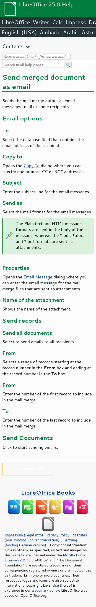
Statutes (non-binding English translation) (46, 537)
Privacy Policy (58, 534)
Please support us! (27, 468)
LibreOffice (15, 22)
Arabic (71, 32)
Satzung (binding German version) (41, 542)
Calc (57, 22)
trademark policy (45, 590)
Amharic (50, 32)
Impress (76, 22)
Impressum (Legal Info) (24, 534)
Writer (41, 22)
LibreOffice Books (48, 492)
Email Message (37, 277)
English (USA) (19, 32)
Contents (12, 46)
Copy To (31, 166)
